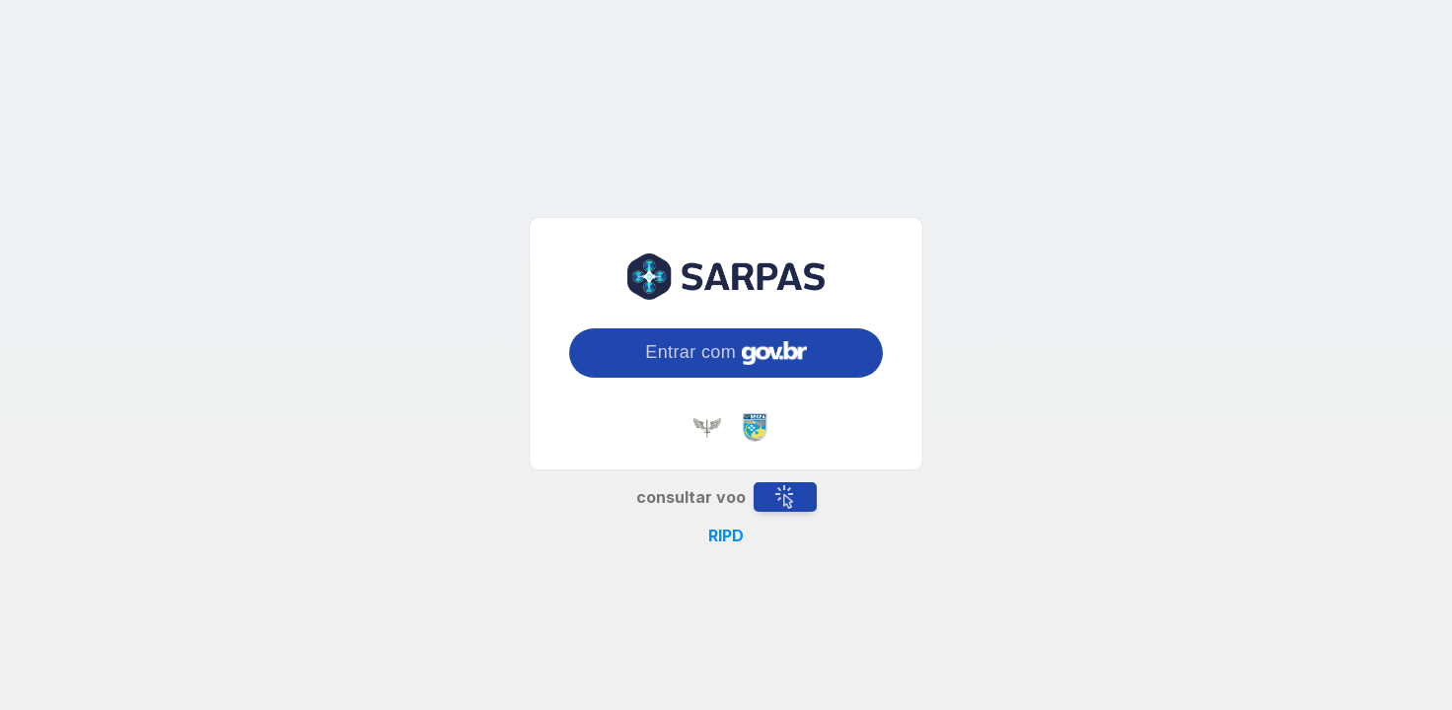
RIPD (726, 535)
